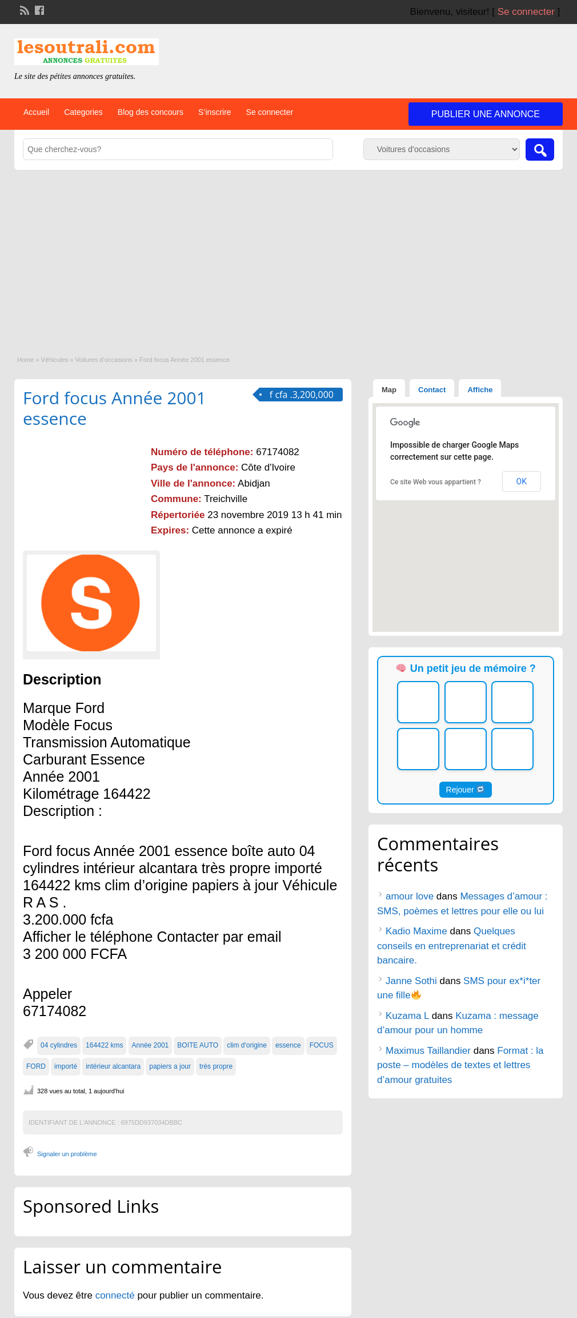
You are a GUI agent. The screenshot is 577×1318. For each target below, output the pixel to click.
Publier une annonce (485, 114)
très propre (216, 1066)
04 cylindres (59, 1045)
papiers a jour (170, 1066)
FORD (36, 1066)
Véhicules (55, 359)
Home (25, 359)
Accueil (36, 112)
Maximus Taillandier (428, 1050)
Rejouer (465, 789)
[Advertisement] (288, 256)
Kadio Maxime (416, 931)
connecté (116, 1295)
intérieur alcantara (113, 1066)
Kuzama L (407, 1015)
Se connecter (526, 11)
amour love (410, 896)
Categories (83, 112)
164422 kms (104, 1045)
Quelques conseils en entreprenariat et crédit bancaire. (451, 946)
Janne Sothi (411, 980)
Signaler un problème (67, 1153)
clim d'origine (247, 1045)
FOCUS (322, 1045)
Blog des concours (150, 112)
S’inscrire (214, 112)
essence (288, 1045)
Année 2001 (150, 1045)
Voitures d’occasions (104, 359)
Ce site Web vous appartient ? (435, 482)
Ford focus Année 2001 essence (114, 408)
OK (521, 481)
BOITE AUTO (197, 1045)
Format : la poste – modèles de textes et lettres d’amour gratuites (460, 1065)
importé (65, 1066)
